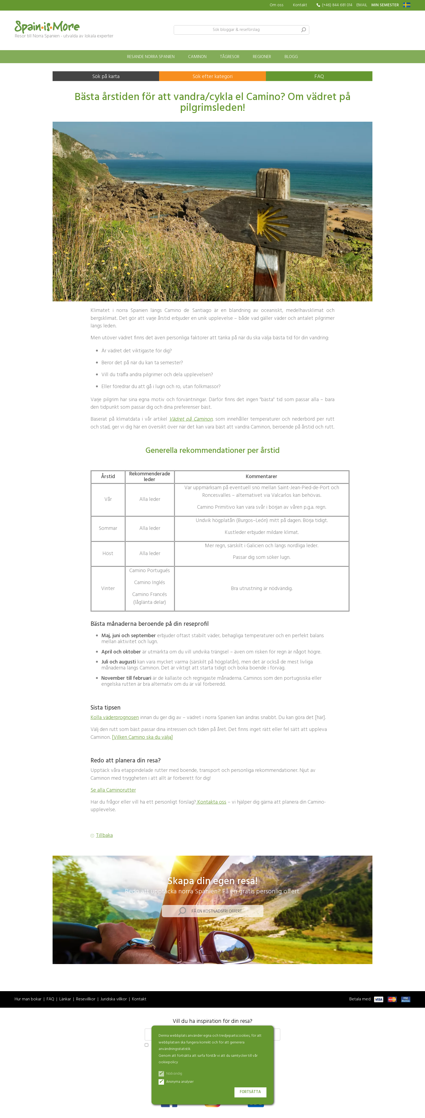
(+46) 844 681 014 (337, 5)
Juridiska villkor (114, 999)
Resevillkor (85, 999)
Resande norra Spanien (151, 56)
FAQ (319, 77)
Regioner (262, 56)
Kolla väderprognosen (115, 718)
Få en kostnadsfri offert (217, 911)
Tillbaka (104, 835)
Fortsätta (250, 1092)
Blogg (291, 56)
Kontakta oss (211, 802)
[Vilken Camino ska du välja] (142, 737)
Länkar (65, 999)
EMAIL (361, 5)
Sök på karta (106, 77)
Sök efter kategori (212, 77)
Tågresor (229, 56)
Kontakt (300, 5)
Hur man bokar (28, 999)
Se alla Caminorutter (113, 790)
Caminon (197, 56)
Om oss (277, 5)
